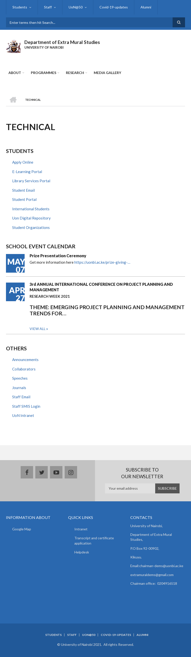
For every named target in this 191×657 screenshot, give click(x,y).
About (14, 73)
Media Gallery (107, 73)
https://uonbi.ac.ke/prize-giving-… (102, 262)
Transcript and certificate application (94, 540)
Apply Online (22, 162)
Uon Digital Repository (31, 218)
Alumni (146, 7)
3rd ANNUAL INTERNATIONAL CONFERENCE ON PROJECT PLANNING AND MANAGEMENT (101, 287)
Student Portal (24, 199)
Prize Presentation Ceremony (58, 255)
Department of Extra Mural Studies (62, 42)
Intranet (81, 529)
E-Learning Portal (27, 171)
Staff (48, 7)
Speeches (20, 378)
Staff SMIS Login (26, 406)
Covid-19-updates (113, 7)
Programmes (43, 73)
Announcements (25, 359)
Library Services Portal (31, 181)
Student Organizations (31, 227)
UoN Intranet (23, 415)
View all (38, 329)
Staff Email (21, 397)
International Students (30, 209)
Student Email (23, 190)
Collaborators (24, 369)
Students (19, 7)
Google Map (21, 529)
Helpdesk (81, 552)
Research (75, 73)
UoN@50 (76, 7)
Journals (19, 387)
